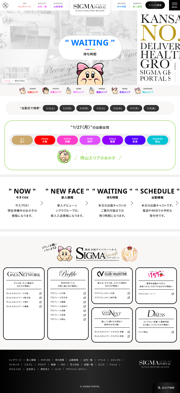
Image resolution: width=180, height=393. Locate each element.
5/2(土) (50, 108)
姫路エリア (98, 90)
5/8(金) (151, 108)
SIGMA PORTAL (91, 386)
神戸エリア (75, 90)
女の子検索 (166, 387)
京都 (67, 140)
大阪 (44, 140)
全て (22, 140)
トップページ (24, 5)
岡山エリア (144, 90)
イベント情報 (155, 5)
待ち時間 (121, 5)
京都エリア (52, 90)
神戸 (90, 140)
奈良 (135, 140)
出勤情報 (58, 5)
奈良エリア (121, 90)
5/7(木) (134, 108)
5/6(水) (117, 108)
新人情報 (137, 5)
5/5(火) (101, 108)
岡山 (157, 140)
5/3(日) (67, 108)
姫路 (112, 140)
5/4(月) (84, 108)
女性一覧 (42, 5)
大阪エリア (29, 90)
